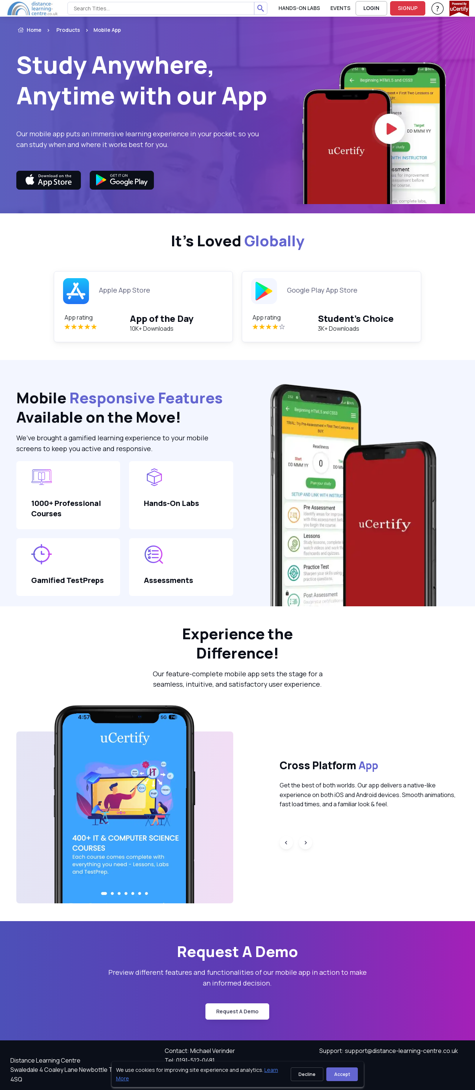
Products (68, 29)
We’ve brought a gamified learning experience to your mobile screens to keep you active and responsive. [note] (112, 443)
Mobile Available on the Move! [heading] (119, 407)
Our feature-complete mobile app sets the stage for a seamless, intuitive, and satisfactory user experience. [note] (238, 679)
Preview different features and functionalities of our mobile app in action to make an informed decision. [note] (237, 977)
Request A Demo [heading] (237, 951)
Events (340, 7)
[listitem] (100, 30)
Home (29, 30)
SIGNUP (408, 7)
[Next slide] (305, 842)
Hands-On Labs (299, 7)
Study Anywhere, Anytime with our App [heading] (141, 80)
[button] (124, 803)
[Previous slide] (286, 842)
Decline (307, 1074)
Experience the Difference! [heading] (237, 643)
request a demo (237, 1011)
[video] (369, 128)
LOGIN (371, 7)
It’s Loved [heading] (237, 240)
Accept (342, 1074)
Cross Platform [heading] (329, 765)
